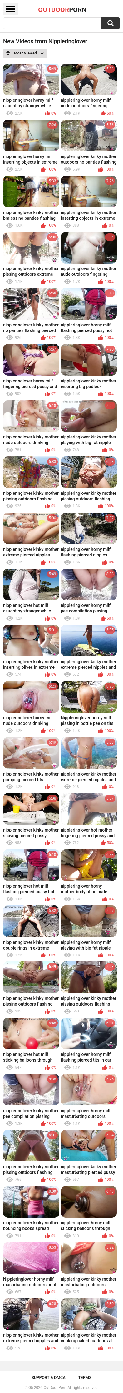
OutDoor (62, 9)
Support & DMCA (49, 1377)
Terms (84, 1377)
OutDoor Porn (55, 1387)
